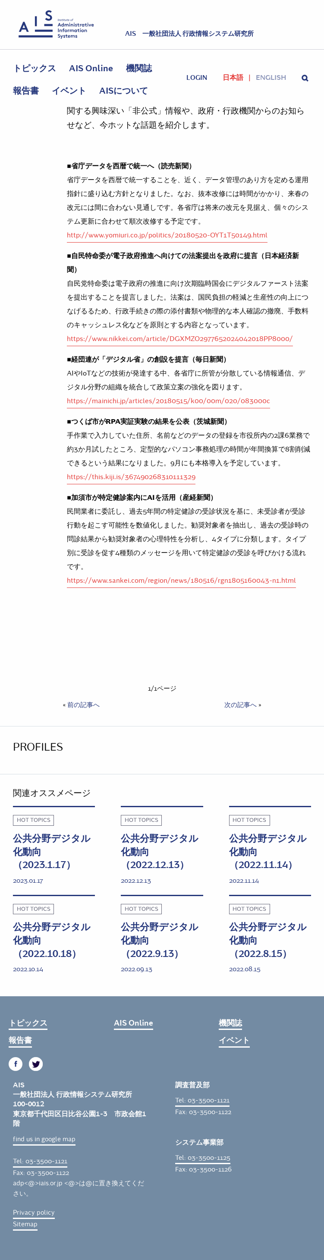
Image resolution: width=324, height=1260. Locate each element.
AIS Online (91, 68)
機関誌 (139, 68)
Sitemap (25, 1224)
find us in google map (44, 1139)
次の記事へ (240, 705)
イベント (69, 90)
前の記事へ (83, 705)
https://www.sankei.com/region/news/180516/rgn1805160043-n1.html (181, 580)
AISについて (123, 90)
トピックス (34, 68)
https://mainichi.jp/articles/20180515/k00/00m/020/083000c (168, 401)
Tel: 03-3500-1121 (40, 1161)
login (196, 78)
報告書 (26, 90)
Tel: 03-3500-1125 (202, 1158)
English (271, 77)
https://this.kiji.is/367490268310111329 (131, 477)
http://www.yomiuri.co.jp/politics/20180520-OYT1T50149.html (167, 235)
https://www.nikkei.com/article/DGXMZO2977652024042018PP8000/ (180, 339)
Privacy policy (34, 1212)
